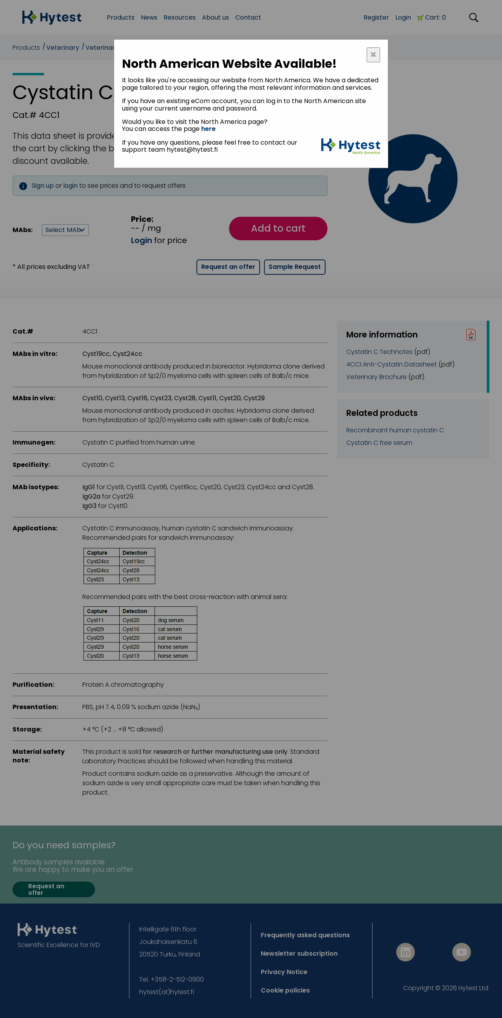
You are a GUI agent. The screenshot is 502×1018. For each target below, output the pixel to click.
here (208, 128)
